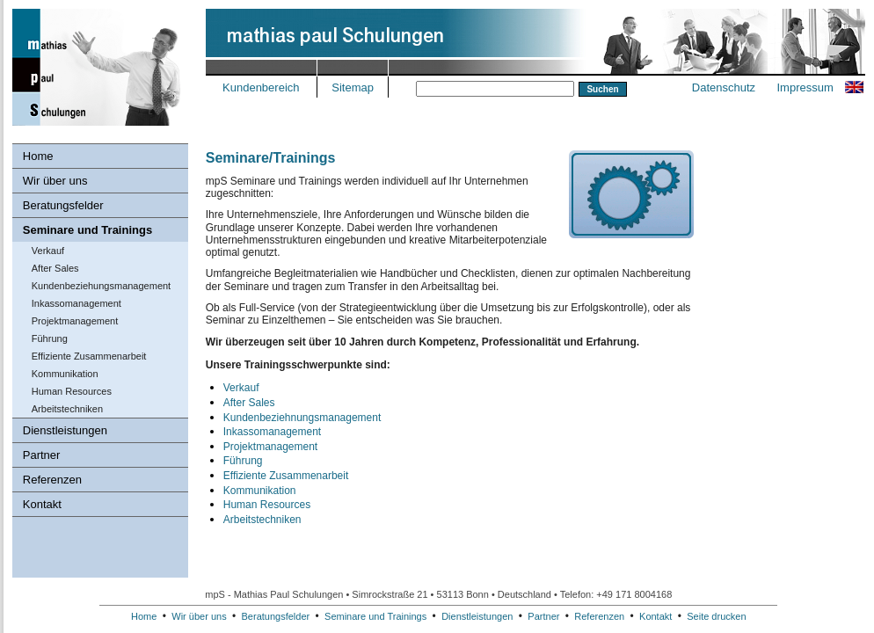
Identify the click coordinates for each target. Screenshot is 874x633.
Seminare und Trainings (87, 229)
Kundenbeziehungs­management (101, 285)
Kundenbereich (260, 87)
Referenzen (52, 479)
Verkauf (48, 250)
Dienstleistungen (65, 430)
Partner (42, 455)
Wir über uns (55, 180)
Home (38, 156)
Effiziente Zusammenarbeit (89, 356)
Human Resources (72, 391)
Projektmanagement (75, 321)
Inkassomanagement (76, 303)
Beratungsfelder (63, 205)
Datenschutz (723, 87)
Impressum (804, 87)
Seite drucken (716, 616)
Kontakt (42, 504)
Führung (50, 338)
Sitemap (352, 87)
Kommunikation (65, 373)
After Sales (55, 268)
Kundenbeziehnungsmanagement (302, 417)
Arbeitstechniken (67, 409)
